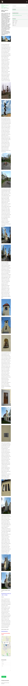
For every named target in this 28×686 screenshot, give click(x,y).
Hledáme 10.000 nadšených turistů (17, 15)
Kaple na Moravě (3, 7)
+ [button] (2, 637)
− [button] (2, 638)
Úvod (2, 4)
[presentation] (8, 673)
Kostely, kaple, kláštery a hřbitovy (5, 6)
